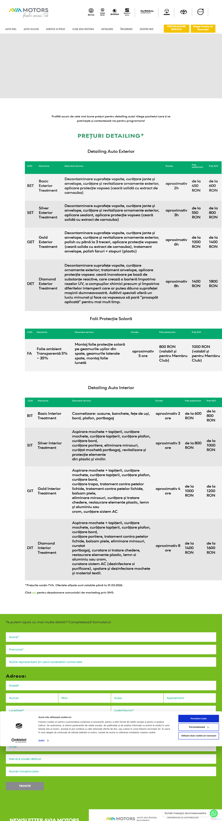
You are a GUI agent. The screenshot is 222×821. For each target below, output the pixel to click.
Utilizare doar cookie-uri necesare (197, 810)
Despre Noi (146, 29)
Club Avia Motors (83, 29)
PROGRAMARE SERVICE (176, 28)
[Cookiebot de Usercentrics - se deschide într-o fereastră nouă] (19, 815)
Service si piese (55, 29)
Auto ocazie (31, 29)
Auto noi (10, 29)
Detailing (107, 29)
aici (34, 592)
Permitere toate (197, 793)
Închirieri (126, 29)
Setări (41, 815)
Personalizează (197, 801)
